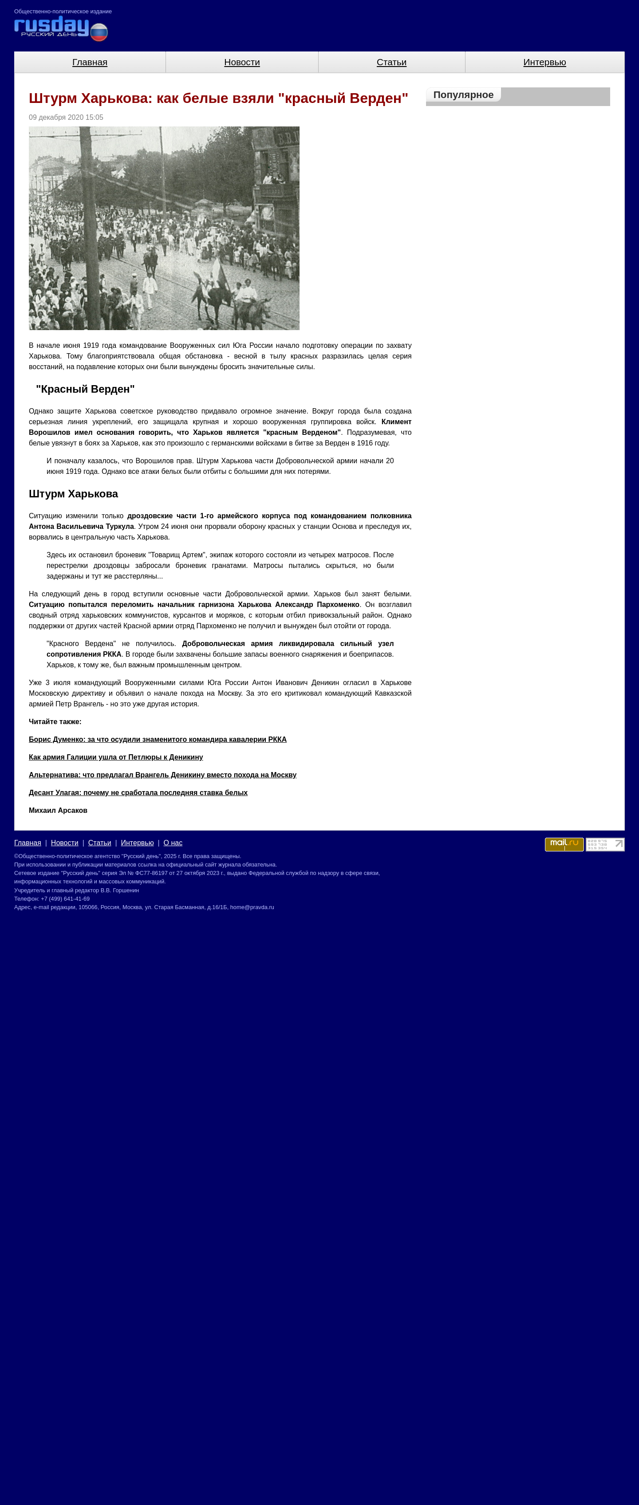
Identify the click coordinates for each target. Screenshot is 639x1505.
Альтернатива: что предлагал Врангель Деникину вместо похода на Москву (162, 775)
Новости (242, 62)
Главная (89, 62)
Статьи (391, 62)
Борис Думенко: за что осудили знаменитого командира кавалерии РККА (158, 739)
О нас (173, 843)
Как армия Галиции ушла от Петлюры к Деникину (116, 757)
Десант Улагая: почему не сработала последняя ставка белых (138, 792)
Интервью (545, 62)
